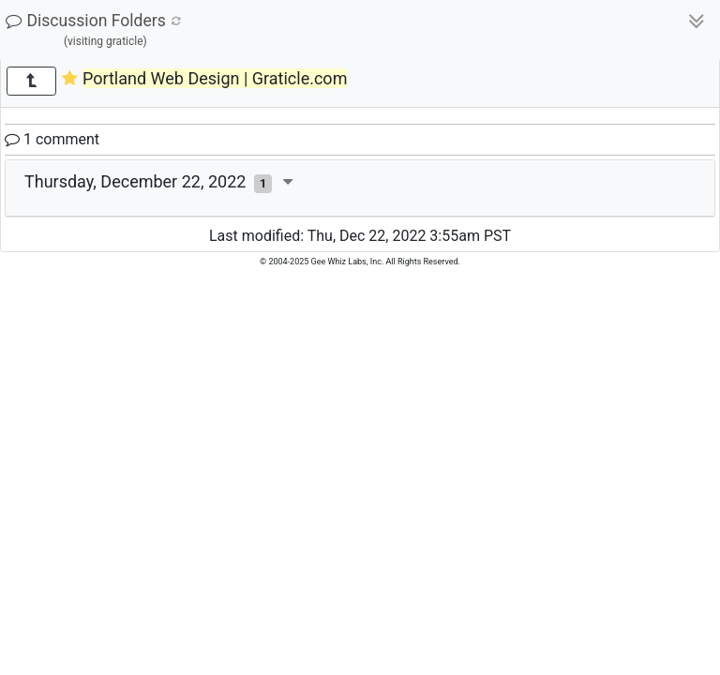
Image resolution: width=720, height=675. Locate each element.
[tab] (360, 188)
